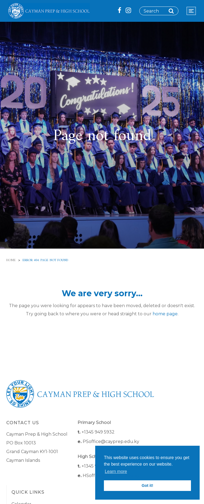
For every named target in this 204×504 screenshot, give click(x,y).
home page (165, 313)
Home (11, 260)
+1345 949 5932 (98, 432)
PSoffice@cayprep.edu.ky (111, 441)
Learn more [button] (116, 471)
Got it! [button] (147, 485)
